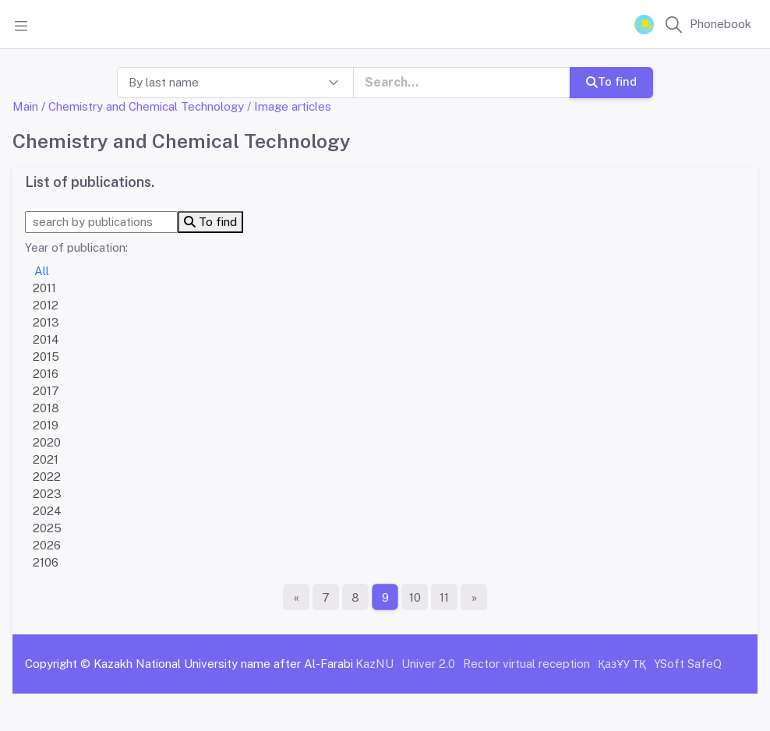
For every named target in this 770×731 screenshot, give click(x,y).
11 (444, 597)
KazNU (374, 663)
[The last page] (474, 597)
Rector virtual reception (526, 663)
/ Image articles (289, 106)
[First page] (296, 597)
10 (415, 597)
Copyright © (57, 663)
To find (611, 81)
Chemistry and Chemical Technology (146, 106)
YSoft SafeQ (688, 663)
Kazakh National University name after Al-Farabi (223, 663)
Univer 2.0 (428, 663)
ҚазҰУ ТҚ (622, 663)
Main (25, 106)
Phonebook (720, 23)
